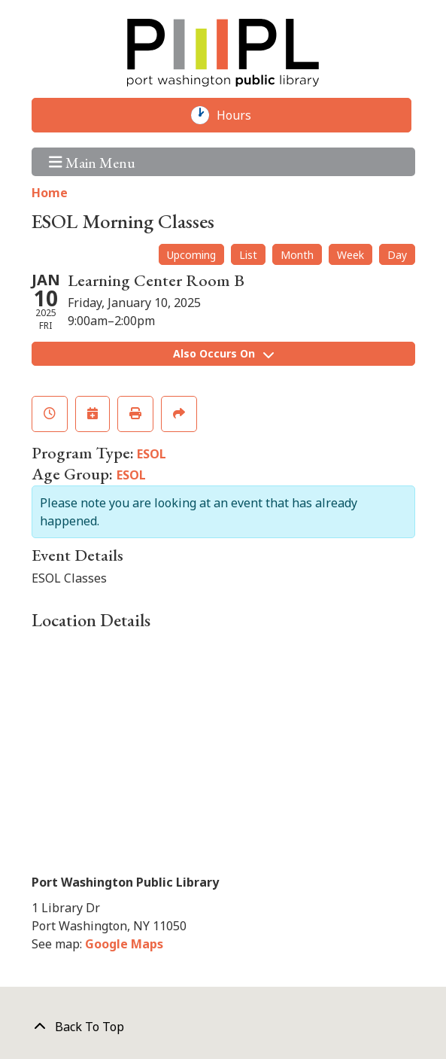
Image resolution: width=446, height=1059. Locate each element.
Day (397, 255)
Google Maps (124, 944)
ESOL (151, 454)
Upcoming (191, 255)
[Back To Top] (223, 1026)
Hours (241, 115)
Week (350, 255)
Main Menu (92, 161)
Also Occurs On (223, 353)
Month (297, 255)
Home (50, 192)
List (248, 255)
